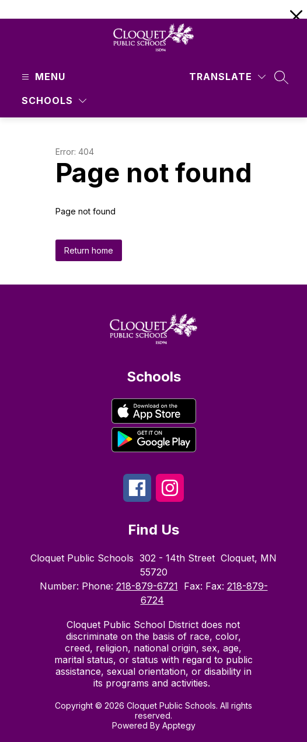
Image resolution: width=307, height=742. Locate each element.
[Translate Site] (227, 77)
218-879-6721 (147, 586)
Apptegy (179, 725)
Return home (88, 250)
